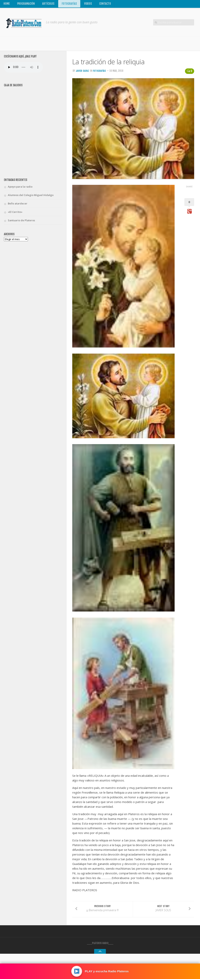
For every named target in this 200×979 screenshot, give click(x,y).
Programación (26, 4)
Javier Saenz (82, 72)
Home (7, 4)
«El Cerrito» (15, 213)
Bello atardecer (17, 205)
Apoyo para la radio (20, 188)
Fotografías (69, 4)
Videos (89, 4)
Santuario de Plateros (21, 222)
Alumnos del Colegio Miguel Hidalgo (31, 196)
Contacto (106, 4)
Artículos (48, 4)
